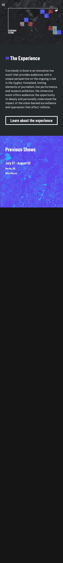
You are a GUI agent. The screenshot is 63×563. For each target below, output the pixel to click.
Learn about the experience (31, 120)
